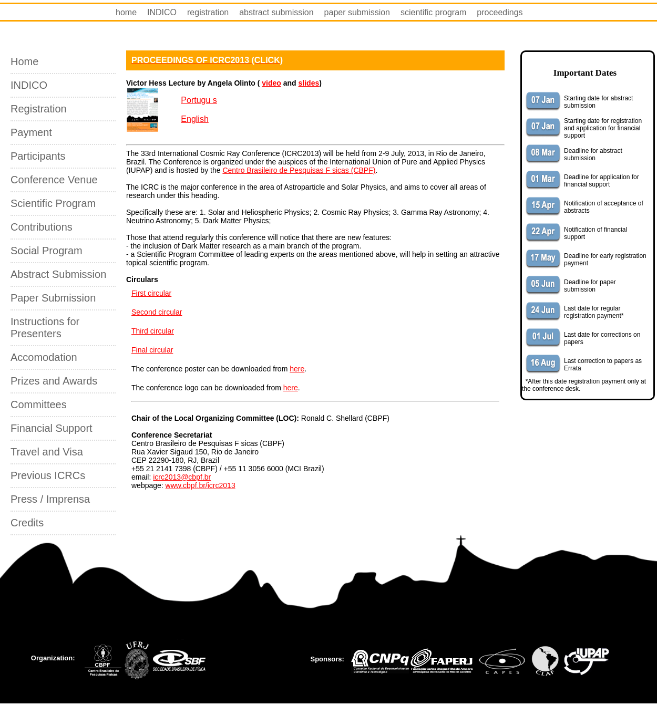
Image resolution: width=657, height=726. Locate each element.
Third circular (152, 331)
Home (24, 61)
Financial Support (52, 428)
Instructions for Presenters (45, 327)
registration (208, 12)
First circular (151, 293)
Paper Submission (53, 298)
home (126, 12)
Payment (31, 132)
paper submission (357, 12)
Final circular (152, 350)
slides (309, 83)
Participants (38, 156)
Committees (39, 404)
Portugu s (199, 100)
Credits (27, 522)
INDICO (162, 12)
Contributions (42, 227)
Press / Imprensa (50, 499)
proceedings (499, 12)
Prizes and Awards (54, 381)
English (194, 119)
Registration (39, 109)
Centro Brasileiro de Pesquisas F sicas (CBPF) (298, 170)
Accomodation (44, 357)
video (271, 83)
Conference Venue (54, 179)
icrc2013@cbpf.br (182, 477)
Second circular (156, 312)
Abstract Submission (58, 274)
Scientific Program (53, 203)
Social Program (47, 250)
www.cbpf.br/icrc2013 (200, 485)
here (297, 369)
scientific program (433, 12)
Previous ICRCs (48, 475)
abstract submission (276, 12)
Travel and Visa (47, 452)
